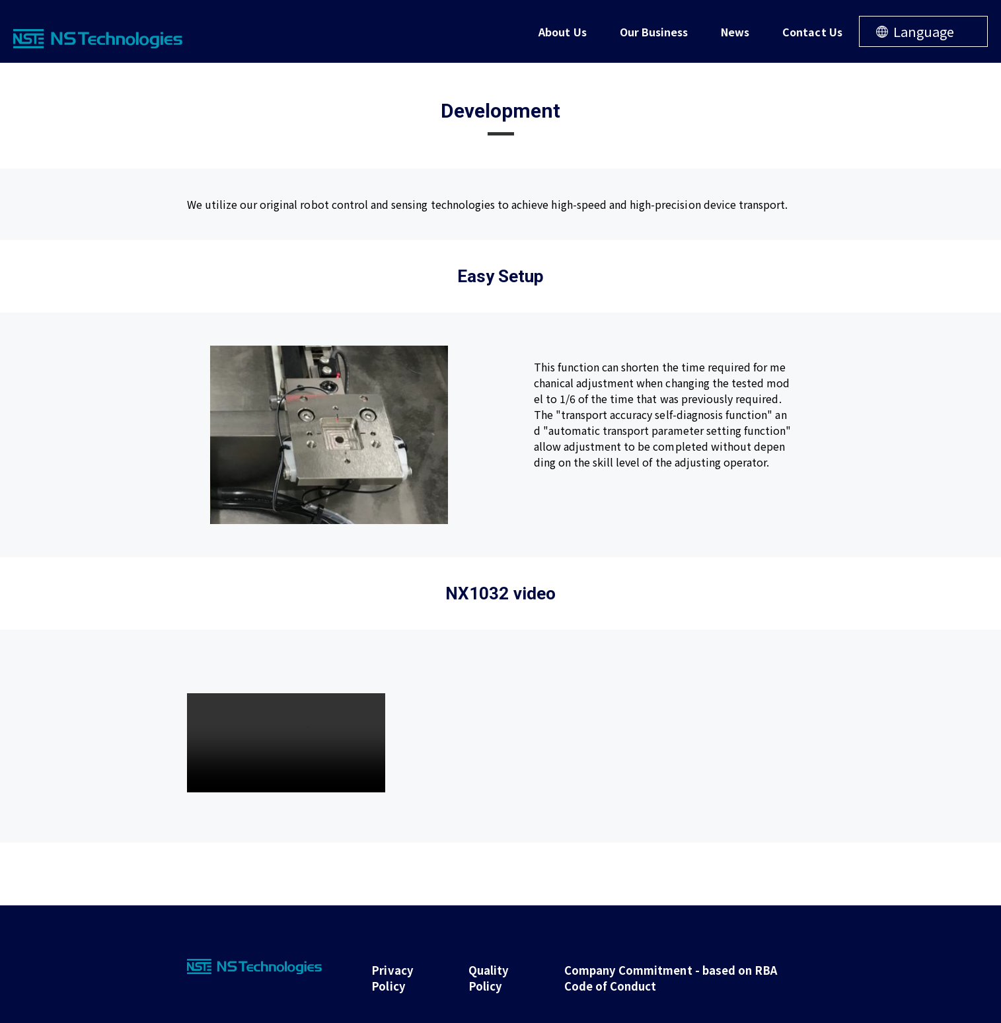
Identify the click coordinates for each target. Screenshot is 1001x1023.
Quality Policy (479, 974)
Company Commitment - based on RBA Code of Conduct (670, 974)
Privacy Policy (387, 974)
